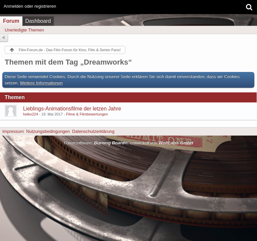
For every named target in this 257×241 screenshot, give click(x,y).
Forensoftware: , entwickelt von (128, 142)
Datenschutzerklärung (93, 131)
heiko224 (30, 114)
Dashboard (38, 21)
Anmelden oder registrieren (30, 6)
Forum (11, 21)
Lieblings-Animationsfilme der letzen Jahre (72, 108)
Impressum (13, 131)
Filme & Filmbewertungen (87, 114)
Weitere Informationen (41, 82)
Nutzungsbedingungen (48, 131)
